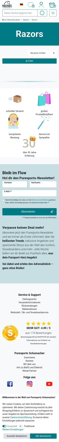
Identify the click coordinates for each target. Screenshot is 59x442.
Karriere (29, 361)
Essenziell (12, 426)
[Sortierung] (42, 53)
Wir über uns (29, 364)
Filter (29, 61)
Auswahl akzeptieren (17, 436)
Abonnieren (37, 211)
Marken (26, 20)
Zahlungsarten (29, 299)
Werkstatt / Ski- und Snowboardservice (29, 312)
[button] (52, 4)
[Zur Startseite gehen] (11, 20)
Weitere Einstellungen (12, 429)
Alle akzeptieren (43, 436)
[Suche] (42, 12)
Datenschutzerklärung (21, 417)
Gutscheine (29, 357)
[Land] (21, 4)
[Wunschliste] (30, 4)
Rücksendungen (29, 305)
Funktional (29, 426)
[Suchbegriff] (19, 12)
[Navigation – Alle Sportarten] (53, 12)
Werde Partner (29, 371)
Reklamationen (29, 309)
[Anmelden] (41, 4)
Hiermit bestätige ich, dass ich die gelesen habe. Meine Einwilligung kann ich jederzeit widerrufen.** (30, 201)
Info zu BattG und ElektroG (29, 367)
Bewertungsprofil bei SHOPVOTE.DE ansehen (38, 337)
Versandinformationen (29, 302)
